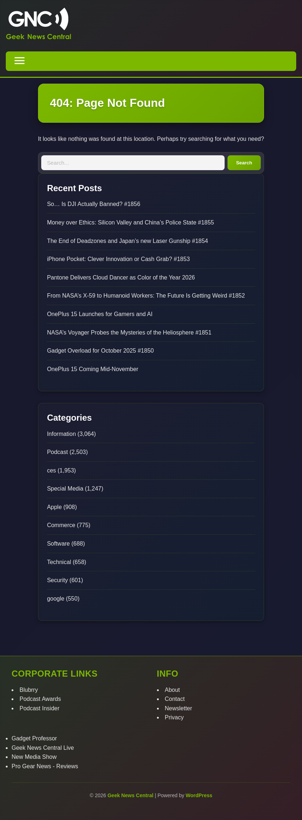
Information (61, 434)
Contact (175, 699)
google (55, 599)
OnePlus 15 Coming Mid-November (93, 369)
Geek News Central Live (43, 748)
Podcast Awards (40, 699)
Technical (59, 562)
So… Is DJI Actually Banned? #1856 (93, 204)
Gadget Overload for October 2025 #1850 (100, 351)
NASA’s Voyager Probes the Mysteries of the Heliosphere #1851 (129, 332)
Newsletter (178, 708)
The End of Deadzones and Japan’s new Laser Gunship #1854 (127, 241)
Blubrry (29, 690)
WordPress (199, 795)
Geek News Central (131, 795)
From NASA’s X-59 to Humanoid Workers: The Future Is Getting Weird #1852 (146, 296)
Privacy (174, 717)
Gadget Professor (34, 738)
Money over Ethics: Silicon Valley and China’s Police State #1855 (130, 222)
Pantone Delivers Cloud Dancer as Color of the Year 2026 (121, 277)
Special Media (65, 488)
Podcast (57, 452)
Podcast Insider (39, 708)
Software (58, 544)
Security (57, 580)
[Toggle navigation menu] (19, 61)
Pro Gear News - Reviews (45, 766)
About (172, 690)
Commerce (61, 525)
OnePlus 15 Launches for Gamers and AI (100, 314)
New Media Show (34, 757)
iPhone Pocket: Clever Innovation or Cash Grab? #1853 (118, 259)
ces (51, 470)
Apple (54, 507)
